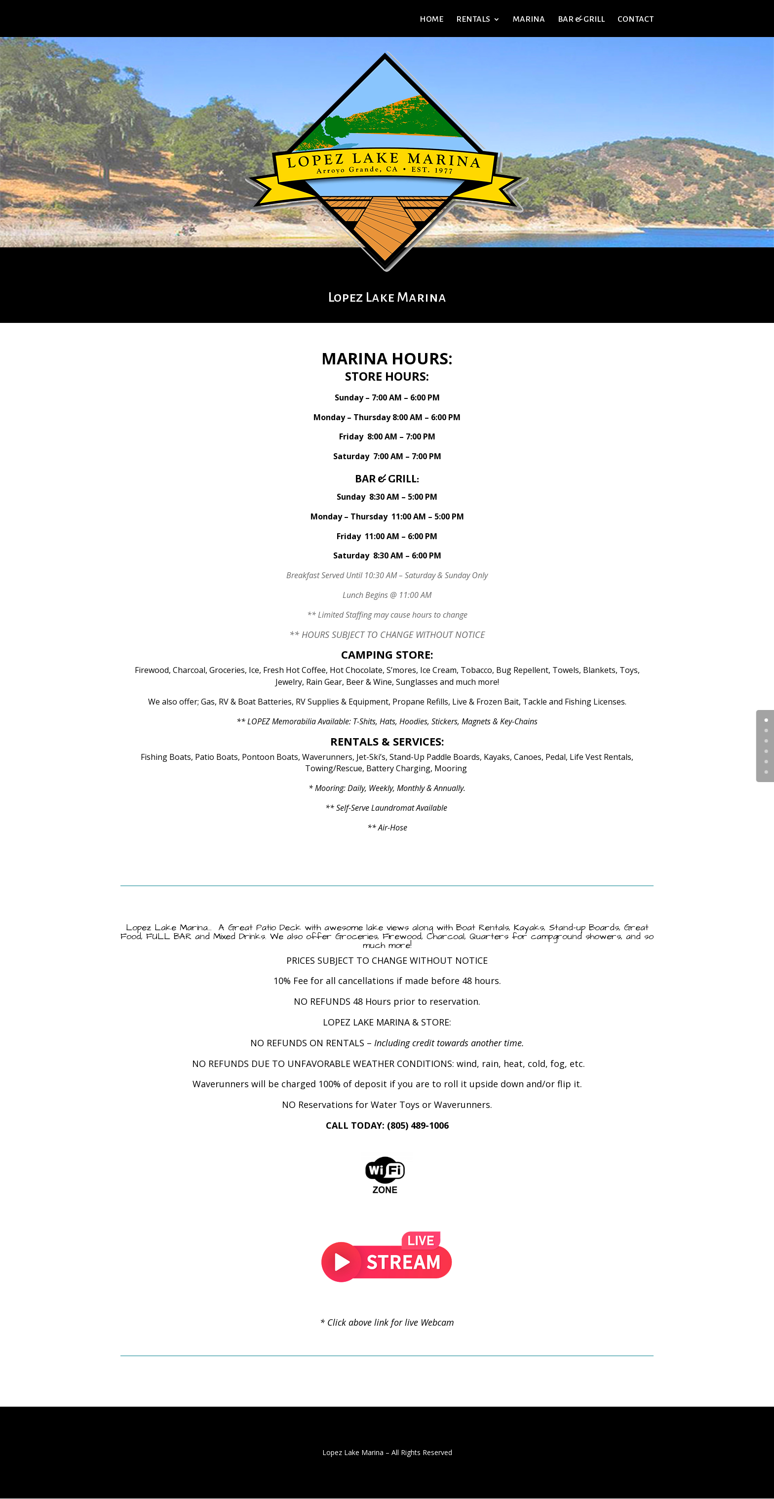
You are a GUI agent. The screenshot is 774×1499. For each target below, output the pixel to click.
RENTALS (473, 20)
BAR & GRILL (581, 20)
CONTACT (636, 20)
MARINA (529, 20)
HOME (431, 20)
